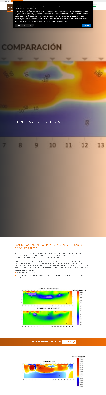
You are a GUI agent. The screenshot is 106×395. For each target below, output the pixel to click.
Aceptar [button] (86, 25)
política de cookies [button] (32, 8)
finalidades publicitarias (43, 13)
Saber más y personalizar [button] (24, 25)
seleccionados (46, 10)
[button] (90, 4)
